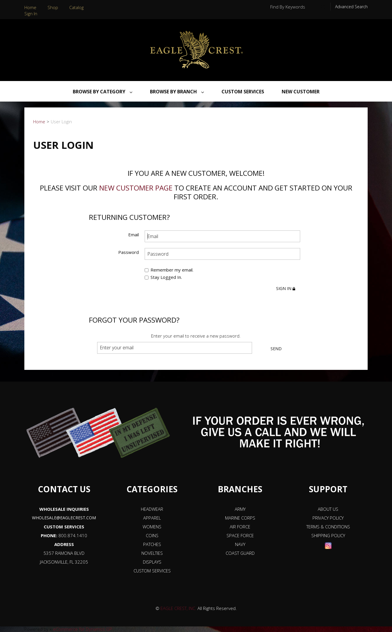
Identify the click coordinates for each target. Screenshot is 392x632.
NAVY (240, 544)
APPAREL (152, 518)
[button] (376, 604)
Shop (53, 7)
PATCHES (152, 544)
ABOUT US (328, 509)
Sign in (285, 288)
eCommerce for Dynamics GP (82, 629)
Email (133, 234)
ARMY (240, 509)
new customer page (136, 188)
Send (276, 348)
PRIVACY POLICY (328, 518)
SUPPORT (328, 489)
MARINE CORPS (240, 518)
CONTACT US (64, 489)
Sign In (30, 13)
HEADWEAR (152, 509)
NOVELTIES (152, 553)
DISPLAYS (152, 562)
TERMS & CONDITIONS (328, 527)
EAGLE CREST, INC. (178, 608)
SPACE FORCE (240, 535)
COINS (152, 535)
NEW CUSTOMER (301, 91)
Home (30, 7)
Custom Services (243, 91)
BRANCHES (240, 489)
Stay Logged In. (163, 277)
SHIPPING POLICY (328, 535)
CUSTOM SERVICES (64, 527)
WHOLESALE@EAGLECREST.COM (64, 517)
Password (128, 252)
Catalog (76, 7)
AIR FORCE (240, 527)
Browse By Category (102, 91)
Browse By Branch (177, 91)
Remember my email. (169, 270)
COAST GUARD (240, 553)
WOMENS (152, 527)
